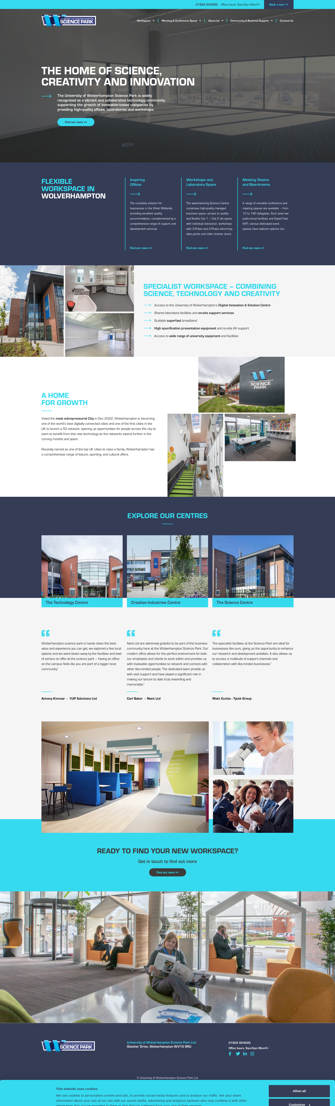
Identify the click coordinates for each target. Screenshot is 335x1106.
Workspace (145, 20)
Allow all (299, 1067)
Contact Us (286, 20)
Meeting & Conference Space (181, 20)
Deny (299, 1095)
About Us (215, 20)
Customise (299, 1081)
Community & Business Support (252, 20)
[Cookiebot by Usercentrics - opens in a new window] (27, 1097)
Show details (66, 1094)
